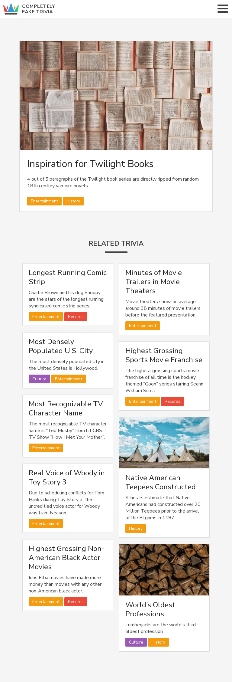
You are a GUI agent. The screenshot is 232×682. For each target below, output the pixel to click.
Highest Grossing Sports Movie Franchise (163, 355)
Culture (39, 379)
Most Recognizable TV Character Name (66, 408)
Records (76, 317)
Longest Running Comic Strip (68, 277)
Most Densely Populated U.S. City (61, 346)
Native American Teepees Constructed (160, 482)
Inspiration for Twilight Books (90, 163)
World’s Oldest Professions (150, 609)
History (73, 201)
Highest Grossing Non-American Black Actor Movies (67, 558)
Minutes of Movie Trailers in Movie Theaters (153, 282)
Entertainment (44, 201)
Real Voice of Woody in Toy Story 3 (67, 477)
